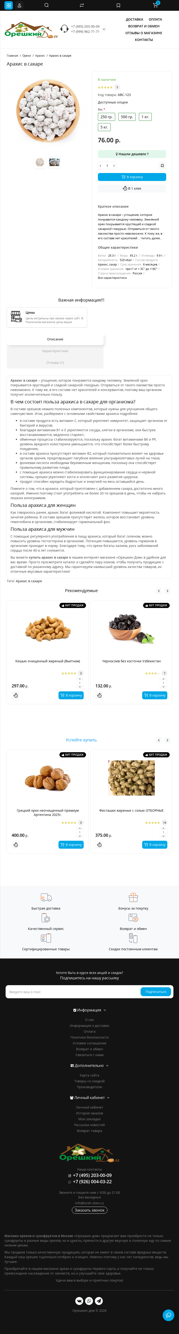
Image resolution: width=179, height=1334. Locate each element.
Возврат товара (89, 1130)
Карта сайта (89, 1075)
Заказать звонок (89, 1210)
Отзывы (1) (55, 362)
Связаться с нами (90, 1055)
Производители (89, 1087)
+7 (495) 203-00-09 (85, 26)
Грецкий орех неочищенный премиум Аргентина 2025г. (48, 812)
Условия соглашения (89, 1043)
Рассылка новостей (89, 1125)
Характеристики (55, 351)
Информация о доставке (89, 1025)
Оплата (90, 1031)
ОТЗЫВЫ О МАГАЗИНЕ (143, 33)
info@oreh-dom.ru (89, 1203)
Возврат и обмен (89, 1049)
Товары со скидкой (89, 1081)
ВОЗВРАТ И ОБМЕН (144, 26)
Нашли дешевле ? (132, 154)
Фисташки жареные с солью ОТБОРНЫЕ (131, 810)
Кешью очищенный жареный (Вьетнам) (47, 661)
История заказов (89, 1113)
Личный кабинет (89, 1107)
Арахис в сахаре (29, 581)
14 (164, 822)
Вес (100, 109)
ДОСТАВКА (134, 19)
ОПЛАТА (155, 19)
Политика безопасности (89, 1037)
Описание (55, 339)
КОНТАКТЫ (144, 39)
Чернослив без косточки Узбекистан (131, 661)
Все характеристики (112, 278)
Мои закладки (89, 1119)
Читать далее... (151, 238)
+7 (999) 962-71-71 (85, 31)
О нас (89, 1019)
